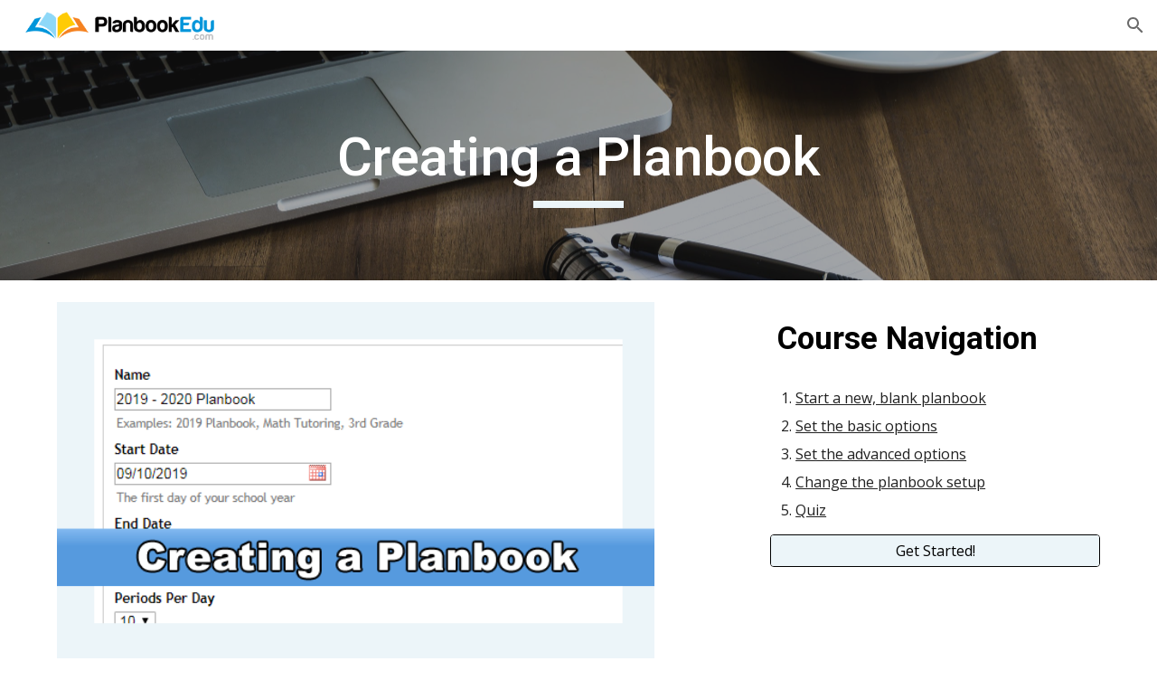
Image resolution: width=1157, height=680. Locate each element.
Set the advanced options (880, 454)
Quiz (810, 510)
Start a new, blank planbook (890, 398)
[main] (578, 165)
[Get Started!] (935, 550)
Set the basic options (866, 426)
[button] (1135, 25)
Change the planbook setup (890, 482)
